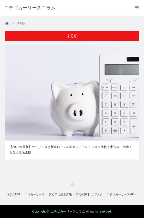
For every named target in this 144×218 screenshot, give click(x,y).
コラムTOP (13, 194)
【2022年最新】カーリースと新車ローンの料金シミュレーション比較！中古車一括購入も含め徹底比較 (70, 150)
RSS (72, 184)
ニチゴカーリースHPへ (121, 194)
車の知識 (81, 194)
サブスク (97, 194)
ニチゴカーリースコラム (68, 211)
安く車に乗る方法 (60, 194)
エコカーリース (35, 194)
